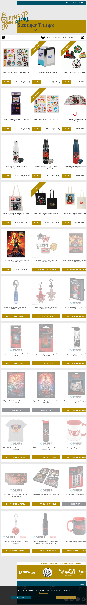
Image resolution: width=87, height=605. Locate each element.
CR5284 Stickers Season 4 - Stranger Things (16, 72)
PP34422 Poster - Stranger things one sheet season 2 (46, 401)
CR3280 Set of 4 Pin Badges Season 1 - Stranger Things (46, 260)
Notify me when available (46, 269)
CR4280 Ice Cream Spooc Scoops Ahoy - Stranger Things (16, 307)
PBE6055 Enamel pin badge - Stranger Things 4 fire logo (15, 495)
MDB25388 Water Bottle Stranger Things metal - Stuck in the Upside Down (46, 542)
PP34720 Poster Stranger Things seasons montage (15, 401)
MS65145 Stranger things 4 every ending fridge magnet (46, 354)
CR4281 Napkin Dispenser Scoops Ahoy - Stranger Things (46, 73)
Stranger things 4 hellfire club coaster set (46, 494)
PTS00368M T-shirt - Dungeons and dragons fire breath (16, 448)
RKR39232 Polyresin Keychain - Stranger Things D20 (16, 542)
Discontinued (16, 410)
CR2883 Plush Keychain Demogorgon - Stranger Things (46, 307)
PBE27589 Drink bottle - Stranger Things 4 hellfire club (46, 448)
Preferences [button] (21, 597)
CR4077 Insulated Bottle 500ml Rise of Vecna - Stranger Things (46, 167)
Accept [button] (66, 597)
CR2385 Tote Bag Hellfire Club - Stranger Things (46, 213)
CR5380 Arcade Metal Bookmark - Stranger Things (16, 120)
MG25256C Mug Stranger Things (76, 541)
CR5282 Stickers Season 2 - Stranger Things (46, 119)
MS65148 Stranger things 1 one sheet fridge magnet (16, 354)
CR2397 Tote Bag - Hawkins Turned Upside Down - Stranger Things (16, 213)
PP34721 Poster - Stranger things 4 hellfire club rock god (16, 260)
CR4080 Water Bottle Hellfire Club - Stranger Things (16, 167)
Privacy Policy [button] (43, 593)
